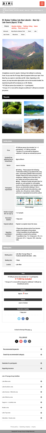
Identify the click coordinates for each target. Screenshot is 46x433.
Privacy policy (14, 427)
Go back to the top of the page (23, 330)
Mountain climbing (16, 26)
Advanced (5, 31)
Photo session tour (23, 28)
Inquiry (33, 427)
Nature (22, 34)
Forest (29, 31)
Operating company (25, 427)
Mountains (15, 34)
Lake (35, 31)
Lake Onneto (6, 34)
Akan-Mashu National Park (18, 31)
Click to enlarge (29, 202)
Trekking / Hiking (27, 26)
